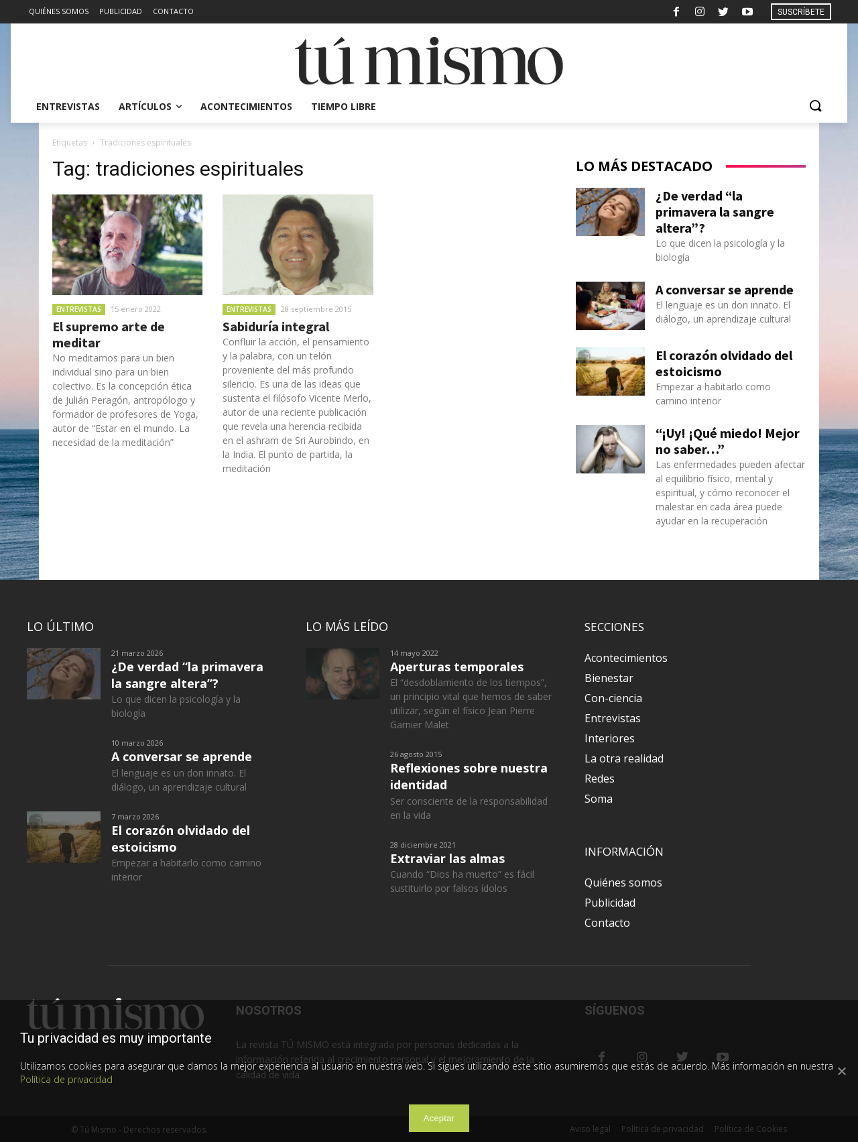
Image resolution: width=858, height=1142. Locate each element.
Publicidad (610, 902)
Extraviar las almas (447, 858)
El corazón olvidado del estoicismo (724, 363)
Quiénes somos (623, 882)
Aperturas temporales (457, 667)
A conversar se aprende (725, 289)
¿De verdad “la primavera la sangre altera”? (715, 211)
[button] (815, 107)
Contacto (607, 922)
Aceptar (439, 1118)
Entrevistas (78, 309)
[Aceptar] (841, 1071)
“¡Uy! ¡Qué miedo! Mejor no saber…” (728, 440)
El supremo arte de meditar (108, 334)
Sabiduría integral (276, 326)
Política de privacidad (66, 1079)
